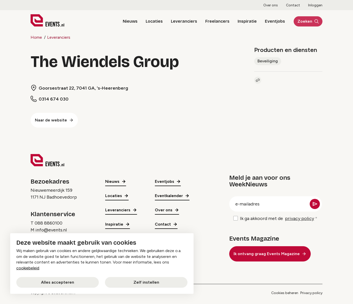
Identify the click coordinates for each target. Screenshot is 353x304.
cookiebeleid (27, 268)
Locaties (151, 21)
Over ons (270, 5)
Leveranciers (181, 21)
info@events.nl (51, 230)
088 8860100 (48, 223)
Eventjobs (272, 21)
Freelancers (214, 21)
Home (36, 37)
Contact (293, 5)
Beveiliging (267, 61)
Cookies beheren (284, 293)
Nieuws (127, 21)
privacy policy (299, 218)
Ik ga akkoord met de (277, 218)
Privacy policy (311, 293)
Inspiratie (244, 21)
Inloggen (315, 5)
